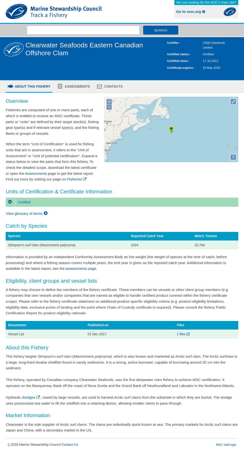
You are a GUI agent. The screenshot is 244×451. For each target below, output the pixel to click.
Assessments (77, 86)
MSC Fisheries (63, 11)
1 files (183, 334)
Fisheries (77, 179)
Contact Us (69, 444)
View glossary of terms (27, 213)
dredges (31, 397)
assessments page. (81, 268)
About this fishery (32, 86)
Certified (18, 202)
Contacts (113, 86)
